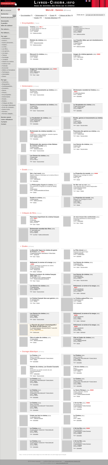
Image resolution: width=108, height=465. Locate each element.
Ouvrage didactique (51, 18)
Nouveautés (5, 21)
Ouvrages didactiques (9, 105)
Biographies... (6, 84)
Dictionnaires (6, 97)
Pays (78, 59)
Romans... (5, 111)
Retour (19, 9)
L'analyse (5, 59)
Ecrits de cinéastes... (8, 107)
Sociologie (5, 57)
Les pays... (5, 53)
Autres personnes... (8, 42)
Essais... (4, 99)
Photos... (5, 92)
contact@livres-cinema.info (72, 461)
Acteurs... (5, 40)
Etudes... (5, 101)
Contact (3, 124)
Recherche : (5, 14)
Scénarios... (5, 82)
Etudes (36, 18)
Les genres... (6, 51)
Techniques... (6, 72)
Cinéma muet (6, 63)
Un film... (5, 47)
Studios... (5, 44)
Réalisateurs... (6, 38)
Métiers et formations (8, 70)
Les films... (5, 49)
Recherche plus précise (7, 17)
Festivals (5, 66)
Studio (34, 271)
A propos (4, 122)
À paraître (4, 23)
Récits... (4, 90)
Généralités (5, 74)
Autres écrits (6, 109)
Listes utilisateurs (7, 119)
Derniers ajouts (6, 117)
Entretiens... (6, 88)
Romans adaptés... (8, 113)
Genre (34, 94)
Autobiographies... (7, 86)
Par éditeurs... (5, 32)
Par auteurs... (5, 29)
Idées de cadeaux (6, 25)
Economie (5, 68)
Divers (4, 76)
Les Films (35, 234)
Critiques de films (7, 103)
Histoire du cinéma (8, 61)
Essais (52, 15)
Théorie (4, 55)
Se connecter (6, 10)
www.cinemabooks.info (62, 463)
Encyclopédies (6, 94)
